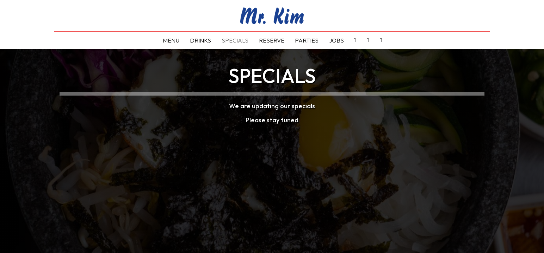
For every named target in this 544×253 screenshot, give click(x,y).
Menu (171, 40)
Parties (307, 40)
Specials (235, 40)
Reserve (271, 40)
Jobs (336, 40)
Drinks (200, 40)
